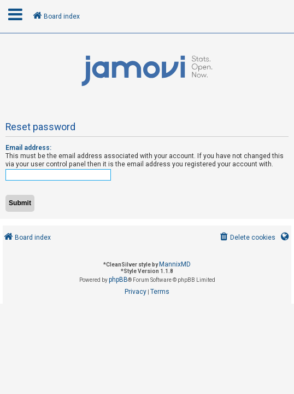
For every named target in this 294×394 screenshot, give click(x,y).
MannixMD (175, 264)
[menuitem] (246, 237)
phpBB (118, 279)
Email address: (28, 148)
